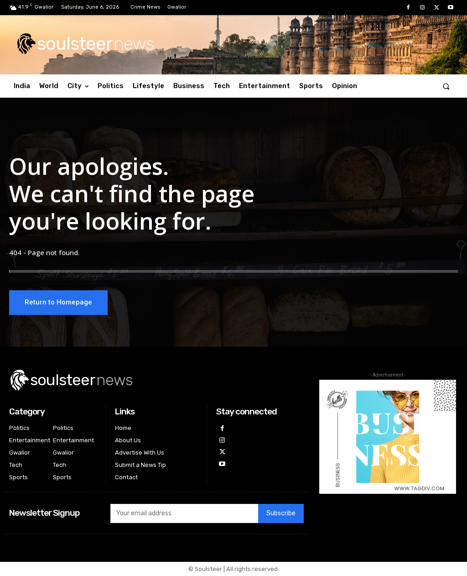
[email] (184, 514)
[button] (446, 86)
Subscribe (281, 514)
